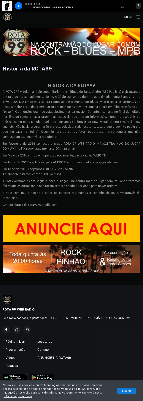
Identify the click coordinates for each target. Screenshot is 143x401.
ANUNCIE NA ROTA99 (54, 357)
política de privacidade (17, 396)
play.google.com (107, 162)
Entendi (126, 390)
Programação (16, 349)
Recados (12, 366)
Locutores (44, 341)
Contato (43, 349)
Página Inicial (15, 341)
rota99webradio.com (43, 205)
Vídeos (10, 357)
